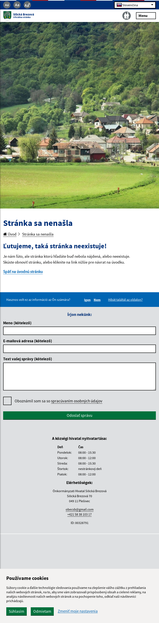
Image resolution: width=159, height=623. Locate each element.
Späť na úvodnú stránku (23, 271)
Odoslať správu (79, 415)
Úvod (10, 234)
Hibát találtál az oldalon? (125, 299)
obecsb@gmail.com (80, 509)
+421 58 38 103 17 (79, 514)
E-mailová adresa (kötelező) (27, 340)
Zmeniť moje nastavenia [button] (78, 611)
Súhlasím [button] (16, 611)
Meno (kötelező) (17, 322)
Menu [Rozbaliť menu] (145, 15)
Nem (98, 300)
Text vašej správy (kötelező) (27, 358)
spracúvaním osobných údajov (76, 400)
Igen (88, 300)
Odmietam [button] (42, 611)
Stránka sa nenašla (38, 234)
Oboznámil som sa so (58, 401)
